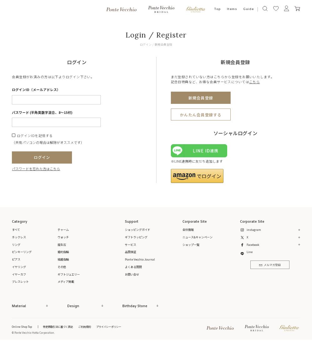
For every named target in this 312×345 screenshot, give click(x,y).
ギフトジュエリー (69, 274)
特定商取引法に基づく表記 (58, 326)
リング (16, 244)
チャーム (63, 229)
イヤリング (19, 267)
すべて (16, 229)
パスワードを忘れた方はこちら (36, 168)
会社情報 (188, 229)
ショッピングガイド (137, 229)
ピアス (16, 259)
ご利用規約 (84, 326)
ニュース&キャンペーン (197, 237)
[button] (197, 176)
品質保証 (130, 252)
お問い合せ (132, 274)
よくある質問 (133, 267)
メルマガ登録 (270, 265)
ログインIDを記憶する (35, 135)
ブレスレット (20, 281)
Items (232, 9)
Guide (248, 9)
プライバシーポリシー (108, 326)
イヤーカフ (19, 274)
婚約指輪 (63, 252)
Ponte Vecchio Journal (140, 259)
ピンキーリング (22, 252)
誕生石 (62, 244)
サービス (130, 244)
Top (217, 9)
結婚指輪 (63, 259)
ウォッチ (63, 237)
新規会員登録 (200, 98)
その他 (62, 267)
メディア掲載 (66, 281)
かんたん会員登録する (200, 115)
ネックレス (19, 237)
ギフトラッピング (136, 237)
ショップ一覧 (190, 244)
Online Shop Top (22, 326)
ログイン (42, 157)
